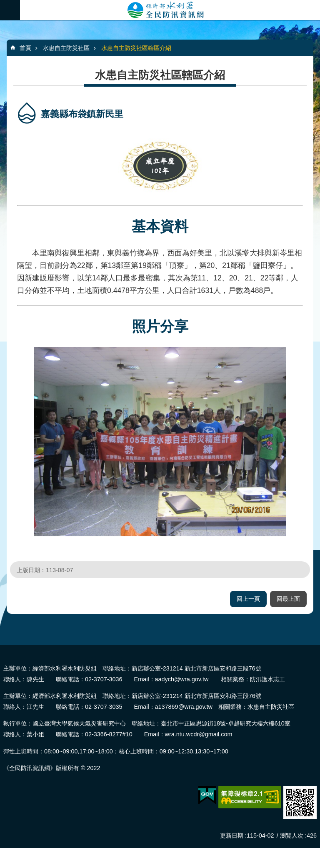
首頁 (25, 48)
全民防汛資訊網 (170, 10)
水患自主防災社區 (66, 48)
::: (2, 648)
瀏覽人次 (291, 835)
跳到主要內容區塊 (4, 4)
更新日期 (231, 835)
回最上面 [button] (288, 598)
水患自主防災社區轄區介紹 (136, 48)
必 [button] (10, 10)
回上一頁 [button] (248, 598)
